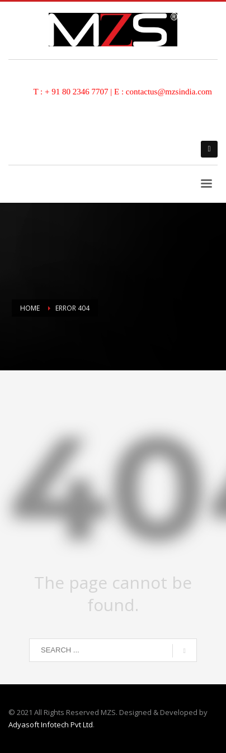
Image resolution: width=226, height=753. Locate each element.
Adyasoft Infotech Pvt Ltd (50, 724)
